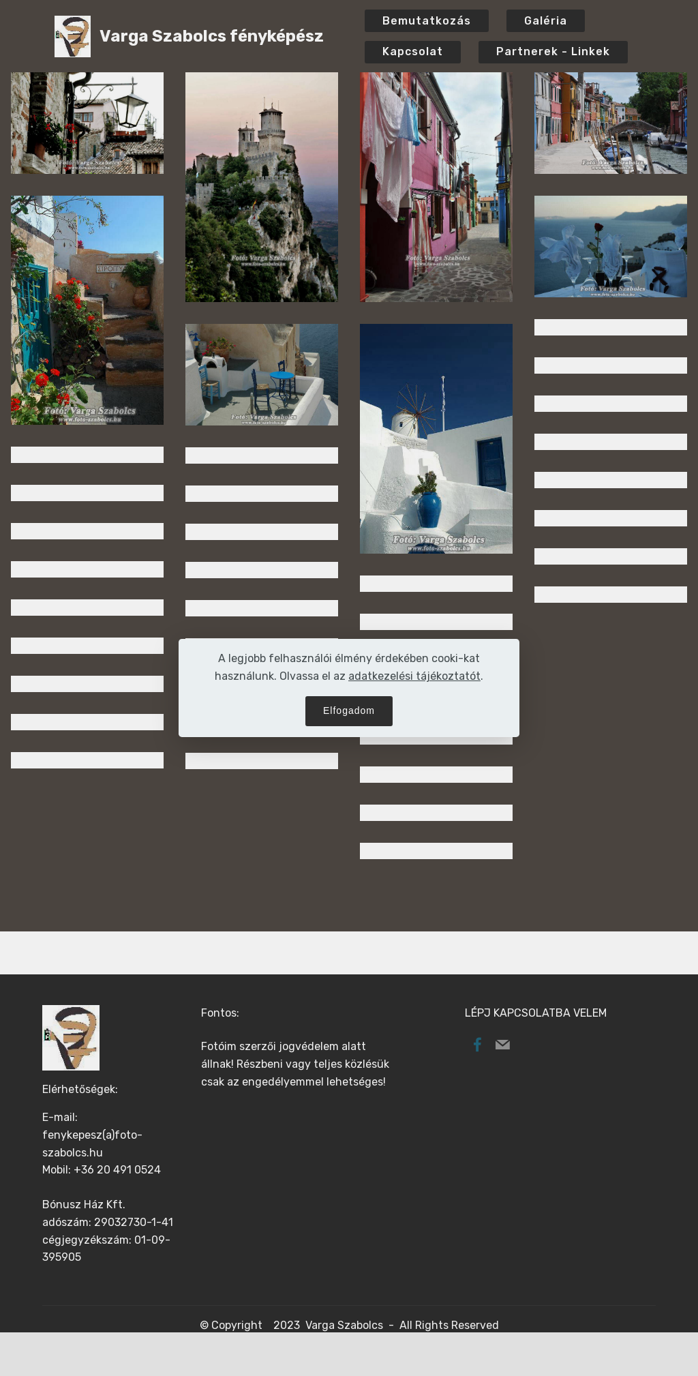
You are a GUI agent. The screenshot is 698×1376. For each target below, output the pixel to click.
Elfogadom (349, 710)
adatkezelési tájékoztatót (414, 676)
